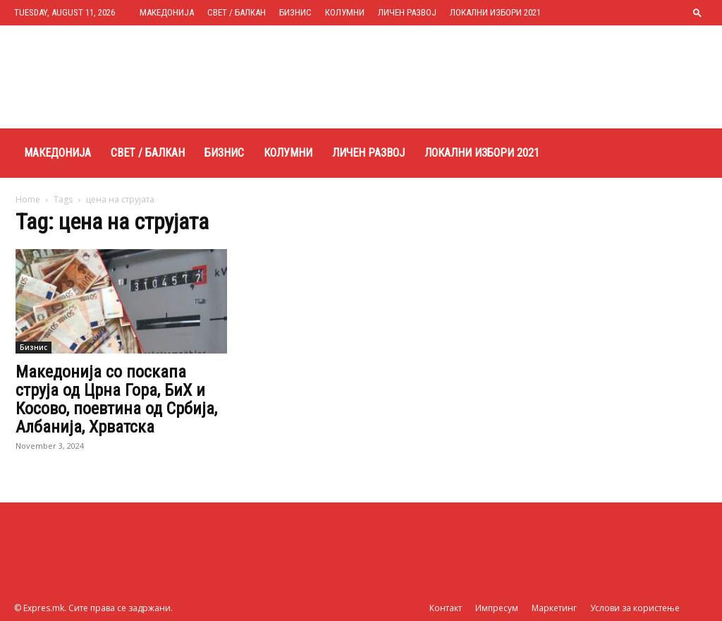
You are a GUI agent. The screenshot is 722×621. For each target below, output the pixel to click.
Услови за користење (635, 608)
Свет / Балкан (236, 12)
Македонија (167, 12)
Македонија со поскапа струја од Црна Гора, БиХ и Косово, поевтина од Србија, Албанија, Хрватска (116, 399)
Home (28, 199)
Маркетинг (554, 608)
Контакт (445, 608)
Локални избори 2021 (495, 12)
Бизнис (295, 12)
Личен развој (407, 12)
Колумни (345, 12)
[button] (697, 12)
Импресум (496, 608)
